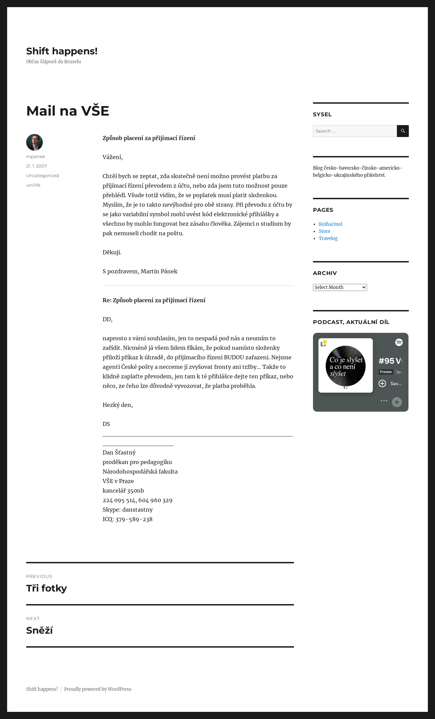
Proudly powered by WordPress (98, 689)
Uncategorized (42, 175)
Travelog (328, 238)
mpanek (35, 156)
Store (324, 231)
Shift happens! (62, 51)
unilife (33, 185)
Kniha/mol (330, 224)
